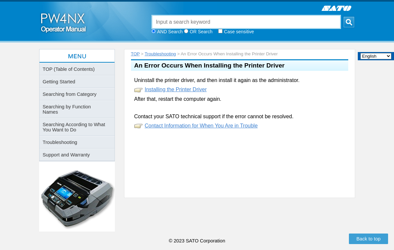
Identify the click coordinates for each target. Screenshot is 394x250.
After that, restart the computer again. (178, 99)
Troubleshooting (160, 53)
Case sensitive (239, 31)
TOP (135, 53)
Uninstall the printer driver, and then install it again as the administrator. (217, 80)
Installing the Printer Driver (176, 89)
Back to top (368, 238)
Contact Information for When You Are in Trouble (201, 125)
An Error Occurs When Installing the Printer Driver (209, 65)
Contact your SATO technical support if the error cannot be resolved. (214, 116)
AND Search (170, 31)
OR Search (201, 31)
